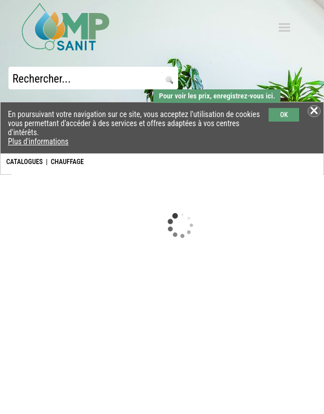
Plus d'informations (38, 141)
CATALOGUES (24, 162)
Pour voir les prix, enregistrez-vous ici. (217, 96)
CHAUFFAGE (67, 162)
